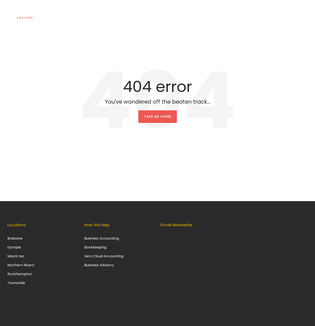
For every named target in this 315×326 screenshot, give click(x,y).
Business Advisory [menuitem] (99, 265)
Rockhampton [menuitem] (19, 273)
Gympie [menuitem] (14, 247)
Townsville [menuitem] (16, 282)
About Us (210, 11)
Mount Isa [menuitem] (15, 256)
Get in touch (281, 11)
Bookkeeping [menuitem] (95, 247)
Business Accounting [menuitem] (101, 238)
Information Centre (243, 11)
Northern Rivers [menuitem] (20, 265)
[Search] (301, 11)
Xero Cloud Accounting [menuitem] (103, 256)
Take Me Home (157, 116)
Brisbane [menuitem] (14, 238)
